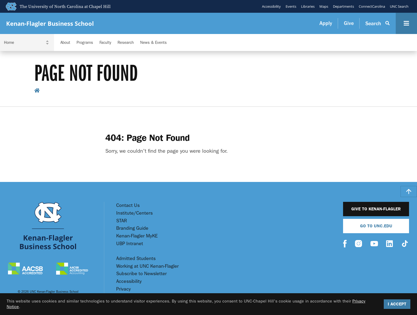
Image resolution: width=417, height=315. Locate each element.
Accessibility (271, 6)
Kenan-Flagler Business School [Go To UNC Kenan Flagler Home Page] (50, 23)
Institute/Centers (134, 213)
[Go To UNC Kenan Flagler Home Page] (48, 225)
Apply (325, 23)
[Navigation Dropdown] (27, 42)
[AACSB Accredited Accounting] (72, 269)
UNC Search (399, 6)
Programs (85, 43)
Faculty (105, 43)
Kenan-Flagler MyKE (137, 236)
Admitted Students (136, 258)
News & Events (153, 43)
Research (126, 43)
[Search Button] (378, 23)
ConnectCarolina (372, 6)
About (65, 43)
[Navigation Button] (406, 23)
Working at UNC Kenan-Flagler (147, 266)
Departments (343, 6)
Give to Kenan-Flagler (376, 208)
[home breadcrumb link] (37, 91)
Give (349, 23)
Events (291, 6)
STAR (121, 221)
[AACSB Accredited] (25, 269)
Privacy (123, 289)
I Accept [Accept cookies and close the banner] (397, 304)
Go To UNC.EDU (376, 225)
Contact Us (128, 205)
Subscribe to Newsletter (141, 273)
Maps (323, 6)
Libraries (308, 6)
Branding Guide (132, 228)
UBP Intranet (129, 243)
